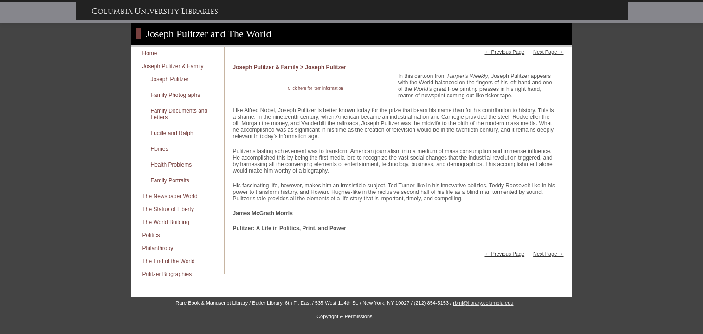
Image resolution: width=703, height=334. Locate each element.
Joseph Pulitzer (170, 79)
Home (149, 53)
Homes (159, 149)
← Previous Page (504, 52)
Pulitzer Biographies (167, 274)
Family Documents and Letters (179, 114)
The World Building (165, 222)
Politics (151, 235)
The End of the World (168, 261)
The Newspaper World (170, 196)
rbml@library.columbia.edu (483, 303)
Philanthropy (158, 248)
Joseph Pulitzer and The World (208, 33)
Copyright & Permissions (344, 316)
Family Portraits (170, 180)
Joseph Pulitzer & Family (173, 66)
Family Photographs (175, 95)
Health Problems (171, 164)
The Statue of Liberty (168, 209)
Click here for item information (315, 88)
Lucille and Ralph (172, 133)
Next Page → (548, 52)
